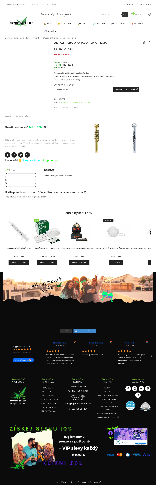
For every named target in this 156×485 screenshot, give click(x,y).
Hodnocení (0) (22, 116)
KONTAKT (108, 388)
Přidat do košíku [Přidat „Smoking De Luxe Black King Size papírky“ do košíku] (79, 262)
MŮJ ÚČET (108, 392)
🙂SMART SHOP (64, 24)
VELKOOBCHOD (48, 396)
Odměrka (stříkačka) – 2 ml (19, 248)
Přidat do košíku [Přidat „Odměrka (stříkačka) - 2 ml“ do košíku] (19, 262)
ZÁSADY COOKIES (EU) (108, 396)
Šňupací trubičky (33, 38)
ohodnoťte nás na (23, 360)
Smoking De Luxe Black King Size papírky (79, 248)
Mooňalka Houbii (60, 343)
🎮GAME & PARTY (118, 24)
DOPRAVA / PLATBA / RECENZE (108, 401)
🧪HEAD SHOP (99, 24)
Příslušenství (18, 38)
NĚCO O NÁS (48, 392)
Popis (8, 116)
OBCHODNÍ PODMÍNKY (108, 414)
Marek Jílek (129, 343)
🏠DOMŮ (47, 24)
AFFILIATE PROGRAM (48, 399)
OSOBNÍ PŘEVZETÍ (48, 403)
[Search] (125, 14)
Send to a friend (70, 107)
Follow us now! (138, 379)
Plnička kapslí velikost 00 (47, 248)
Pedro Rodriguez (96, 343)
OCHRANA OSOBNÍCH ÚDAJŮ (108, 408)
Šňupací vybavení (86, 102)
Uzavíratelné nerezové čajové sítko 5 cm (116, 248)
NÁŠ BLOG (48, 388)
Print (56, 107)
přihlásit (42, 197)
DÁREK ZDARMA (48, 411)
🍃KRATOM (81, 24)
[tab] (8, 116)
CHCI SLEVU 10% (48, 407)
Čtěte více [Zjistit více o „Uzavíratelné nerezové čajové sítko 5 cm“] (116, 262)
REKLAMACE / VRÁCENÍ (108, 417)
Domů (7, 38)
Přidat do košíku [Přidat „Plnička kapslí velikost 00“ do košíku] (47, 262)
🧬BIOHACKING (50, 31)
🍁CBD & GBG (137, 24)
